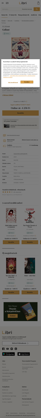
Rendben (27, 82)
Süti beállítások (13, 82)
